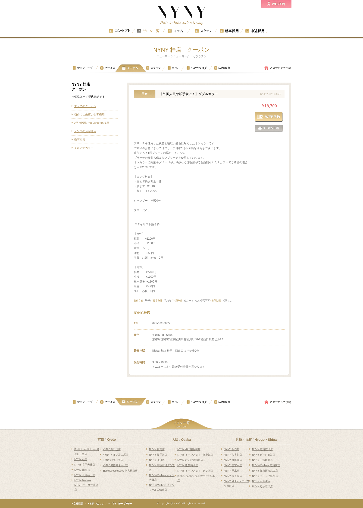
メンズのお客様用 (85, 131)
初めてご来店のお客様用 (89, 114)
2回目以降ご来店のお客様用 (91, 123)
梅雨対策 (79, 139)
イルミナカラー (84, 148)
